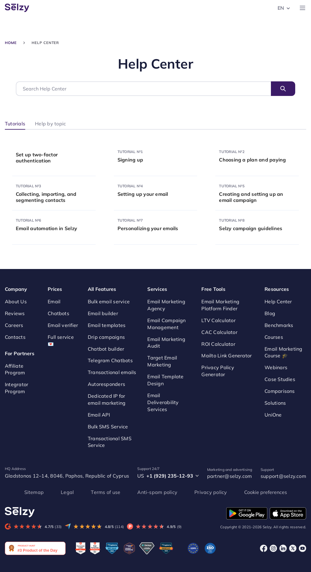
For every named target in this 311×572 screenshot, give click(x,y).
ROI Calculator (218, 344)
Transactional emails (112, 372)
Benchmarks (279, 325)
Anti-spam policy (157, 492)
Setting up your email (143, 194)
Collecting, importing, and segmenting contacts (46, 197)
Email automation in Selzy (46, 228)
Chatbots (58, 313)
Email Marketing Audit (166, 342)
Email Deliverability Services (163, 402)
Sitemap (34, 492)
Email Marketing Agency (166, 305)
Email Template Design (165, 379)
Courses (274, 337)
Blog (270, 313)
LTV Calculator (218, 320)
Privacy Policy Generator (217, 370)
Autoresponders (106, 384)
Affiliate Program (15, 369)
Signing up (130, 160)
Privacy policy (210, 492)
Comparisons (280, 391)
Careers (14, 325)
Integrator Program (16, 387)
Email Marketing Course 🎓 (283, 352)
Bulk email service (109, 301)
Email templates (107, 325)
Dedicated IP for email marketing (107, 399)
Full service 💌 (61, 340)
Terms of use (105, 492)
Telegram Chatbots (110, 360)
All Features (102, 289)
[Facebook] (263, 548)
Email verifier (63, 325)
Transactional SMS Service (110, 441)
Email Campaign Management (166, 323)
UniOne (273, 415)
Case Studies (280, 379)
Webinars (276, 367)
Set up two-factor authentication (37, 158)
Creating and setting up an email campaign (251, 197)
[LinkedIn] (283, 548)
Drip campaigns (106, 337)
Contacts (15, 337)
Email (54, 301)
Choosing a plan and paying (252, 160)
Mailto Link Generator (226, 355)
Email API (99, 415)
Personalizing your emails (148, 228)
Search (283, 88)
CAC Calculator (219, 332)
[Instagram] (273, 548)
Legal (67, 492)
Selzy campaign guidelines (250, 228)
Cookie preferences (265, 492)
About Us (16, 301)
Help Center (278, 301)
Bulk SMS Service (108, 427)
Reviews (15, 313)
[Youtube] (302, 548)
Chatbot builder (106, 349)
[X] (292, 548)
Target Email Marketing (162, 361)
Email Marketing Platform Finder (220, 305)
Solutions (275, 403)
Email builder (103, 313)
